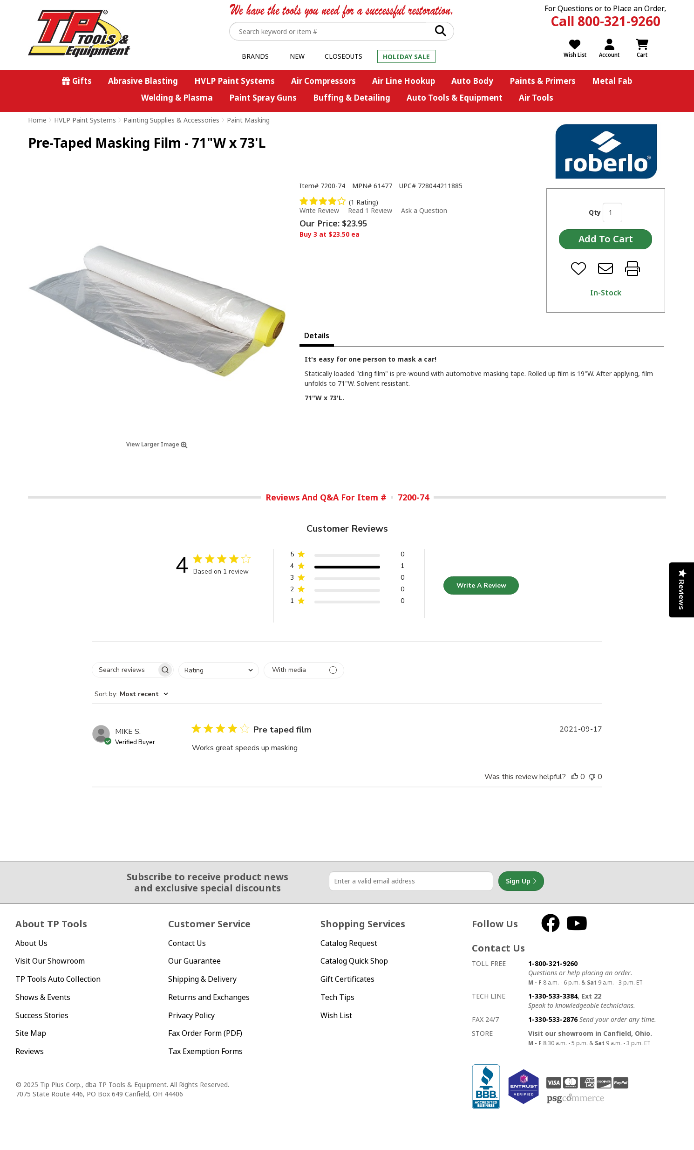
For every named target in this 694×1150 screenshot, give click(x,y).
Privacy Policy (191, 1015)
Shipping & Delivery (202, 979)
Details (316, 335)
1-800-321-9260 (553, 963)
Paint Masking (248, 120)
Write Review (319, 210)
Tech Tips (337, 997)
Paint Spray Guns (263, 97)
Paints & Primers (543, 80)
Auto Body (472, 80)
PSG (575, 1099)
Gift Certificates (347, 979)
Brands (255, 56)
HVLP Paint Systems (234, 80)
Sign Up (521, 881)
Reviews (29, 1051)
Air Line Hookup (403, 80)
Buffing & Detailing (351, 97)
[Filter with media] (304, 670)
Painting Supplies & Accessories (171, 120)
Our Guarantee (194, 961)
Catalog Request (348, 943)
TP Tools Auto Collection (58, 979)
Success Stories (41, 1015)
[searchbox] (124, 670)
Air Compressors (323, 80)
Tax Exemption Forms (205, 1051)
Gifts (82, 80)
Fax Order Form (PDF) (205, 1033)
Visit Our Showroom (50, 961)
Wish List (336, 1015)
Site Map (30, 1033)
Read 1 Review (370, 210)
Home (37, 120)
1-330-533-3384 (553, 996)
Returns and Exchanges (209, 997)
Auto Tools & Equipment (455, 97)
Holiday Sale (406, 56)
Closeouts (343, 56)
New (297, 56)
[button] (347, 556)
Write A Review (481, 585)
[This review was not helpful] (592, 777)
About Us (31, 943)
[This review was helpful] (575, 777)
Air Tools (536, 97)
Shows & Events (42, 997)
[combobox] (218, 670)
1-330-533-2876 (553, 1019)
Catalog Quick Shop (354, 961)
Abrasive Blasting (143, 80)
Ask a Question (424, 210)
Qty (595, 212)
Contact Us (187, 943)
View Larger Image (157, 444)
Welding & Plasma (177, 97)
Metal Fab (612, 80)
